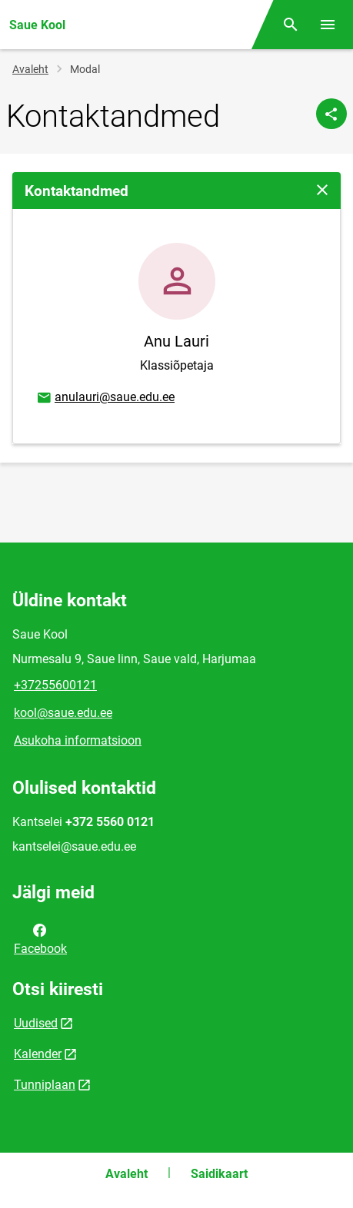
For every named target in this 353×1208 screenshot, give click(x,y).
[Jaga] (331, 113)
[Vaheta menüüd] (327, 24)
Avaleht (30, 69)
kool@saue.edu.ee (63, 712)
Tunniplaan (44, 1084)
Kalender (38, 1054)
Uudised (36, 1023)
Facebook (40, 938)
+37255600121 (55, 685)
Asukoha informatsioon (78, 740)
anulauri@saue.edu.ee (105, 398)
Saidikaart (219, 1174)
